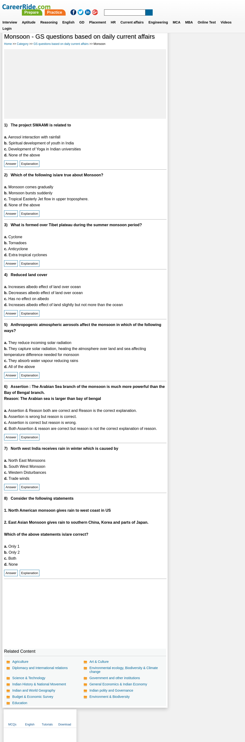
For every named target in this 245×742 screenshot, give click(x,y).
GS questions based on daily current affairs (60, 44)
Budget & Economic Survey (32, 697)
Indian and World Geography (33, 690)
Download (229, 43)
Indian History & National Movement (39, 684)
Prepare (121, 7)
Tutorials (212, 43)
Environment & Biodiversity (109, 697)
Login (7, 23)
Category (23, 44)
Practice (144, 7)
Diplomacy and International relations (40, 668)
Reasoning (49, 16)
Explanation (29, 164)
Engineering (158, 16)
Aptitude (29, 16)
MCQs (177, 43)
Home (8, 44)
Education (19, 703)
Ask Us (140, 717)
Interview (9, 16)
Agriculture (20, 662)
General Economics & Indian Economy (118, 684)
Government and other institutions (114, 678)
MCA (176, 16)
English (68, 16)
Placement (97, 16)
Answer (11, 164)
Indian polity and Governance (111, 690)
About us (78, 717)
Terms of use (120, 717)
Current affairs (132, 16)
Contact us (98, 717)
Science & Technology (28, 678)
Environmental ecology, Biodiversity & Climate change (123, 670)
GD (81, 16)
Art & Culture (99, 662)
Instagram (175, 717)
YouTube (156, 717)
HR (113, 16)
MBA (189, 16)
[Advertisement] (85, 84)
